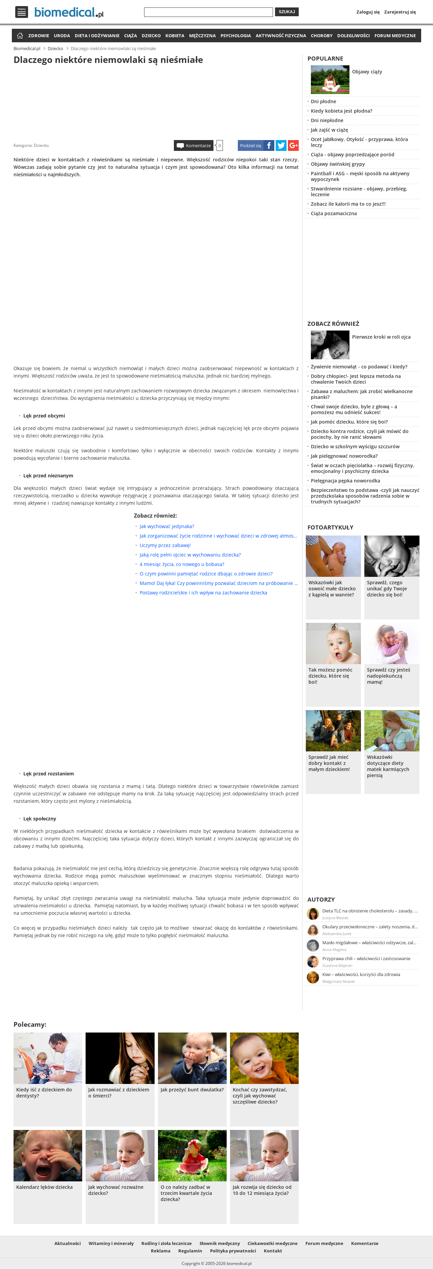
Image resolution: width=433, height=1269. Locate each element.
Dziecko (151, 35)
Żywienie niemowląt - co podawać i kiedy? (359, 366)
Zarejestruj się (400, 12)
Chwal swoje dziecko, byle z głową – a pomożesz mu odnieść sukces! (354, 409)
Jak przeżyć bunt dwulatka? (192, 1090)
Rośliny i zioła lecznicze (166, 1243)
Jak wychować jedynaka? (167, 526)
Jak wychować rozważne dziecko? (115, 1190)
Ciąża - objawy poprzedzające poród (352, 154)
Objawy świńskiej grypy (338, 164)
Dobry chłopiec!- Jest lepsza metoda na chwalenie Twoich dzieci (356, 379)
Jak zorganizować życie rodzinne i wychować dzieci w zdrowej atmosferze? (219, 535)
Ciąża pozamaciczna (334, 213)
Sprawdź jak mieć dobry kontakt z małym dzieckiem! (329, 763)
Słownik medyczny (220, 1243)
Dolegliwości (353, 35)
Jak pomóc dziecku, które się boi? (349, 421)
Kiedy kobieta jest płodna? (341, 111)
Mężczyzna (202, 35)
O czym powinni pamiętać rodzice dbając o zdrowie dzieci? (206, 573)
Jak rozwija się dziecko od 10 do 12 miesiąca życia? (262, 1190)
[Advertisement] (156, 101)
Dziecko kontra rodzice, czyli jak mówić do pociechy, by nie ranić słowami (360, 434)
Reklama (160, 1251)
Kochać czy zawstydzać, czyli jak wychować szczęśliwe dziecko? (260, 1096)
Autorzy (321, 899)
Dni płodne (323, 101)
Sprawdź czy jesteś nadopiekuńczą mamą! (388, 676)
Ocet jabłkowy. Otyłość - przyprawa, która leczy (359, 142)
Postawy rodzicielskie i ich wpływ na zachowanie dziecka (203, 592)
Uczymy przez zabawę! (165, 545)
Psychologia (236, 35)
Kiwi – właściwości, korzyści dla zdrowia (361, 974)
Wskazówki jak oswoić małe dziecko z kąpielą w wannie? (332, 589)
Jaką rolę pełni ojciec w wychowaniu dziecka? (190, 554)
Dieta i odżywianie (97, 35)
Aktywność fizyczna (281, 35)
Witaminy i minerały (111, 1243)
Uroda (62, 35)
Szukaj (287, 11)
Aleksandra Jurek (336, 933)
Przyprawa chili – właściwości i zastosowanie (366, 958)
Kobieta (174, 35)
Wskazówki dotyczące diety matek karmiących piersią (388, 766)
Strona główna (19, 36)
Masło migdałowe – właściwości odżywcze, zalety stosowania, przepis (370, 942)
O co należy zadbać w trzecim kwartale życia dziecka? (186, 1193)
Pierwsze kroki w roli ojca (381, 337)
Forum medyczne (395, 35)
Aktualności (67, 1243)
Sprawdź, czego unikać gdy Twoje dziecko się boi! (387, 589)
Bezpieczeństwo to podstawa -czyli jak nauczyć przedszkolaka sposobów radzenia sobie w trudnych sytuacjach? (365, 496)
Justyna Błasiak (335, 917)
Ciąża (130, 35)
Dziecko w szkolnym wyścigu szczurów (355, 446)
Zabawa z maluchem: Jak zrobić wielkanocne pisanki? (362, 394)
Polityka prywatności (233, 1251)
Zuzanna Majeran (337, 965)
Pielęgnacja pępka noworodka (345, 480)
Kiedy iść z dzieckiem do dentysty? (44, 1093)
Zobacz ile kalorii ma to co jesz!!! (348, 204)
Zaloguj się (368, 12)
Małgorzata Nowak (338, 981)
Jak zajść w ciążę (329, 130)
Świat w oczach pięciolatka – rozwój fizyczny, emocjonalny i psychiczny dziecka (362, 468)
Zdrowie (38, 35)
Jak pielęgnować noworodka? (344, 456)
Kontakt (273, 1251)
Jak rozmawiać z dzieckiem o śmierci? (118, 1093)
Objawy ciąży (367, 71)
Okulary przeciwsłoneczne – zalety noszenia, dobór (370, 927)
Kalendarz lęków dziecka (44, 1187)
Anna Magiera (334, 949)
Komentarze (198, 145)
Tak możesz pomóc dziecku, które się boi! (330, 676)
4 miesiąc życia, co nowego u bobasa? (182, 564)
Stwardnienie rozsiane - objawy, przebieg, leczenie (359, 191)
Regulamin (190, 1251)
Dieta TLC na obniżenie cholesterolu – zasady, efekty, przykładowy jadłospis (370, 911)
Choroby (322, 35)
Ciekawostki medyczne (273, 1243)
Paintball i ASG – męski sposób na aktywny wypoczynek (360, 176)
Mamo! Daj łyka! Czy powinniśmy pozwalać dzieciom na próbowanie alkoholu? (219, 583)
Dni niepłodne (327, 120)
